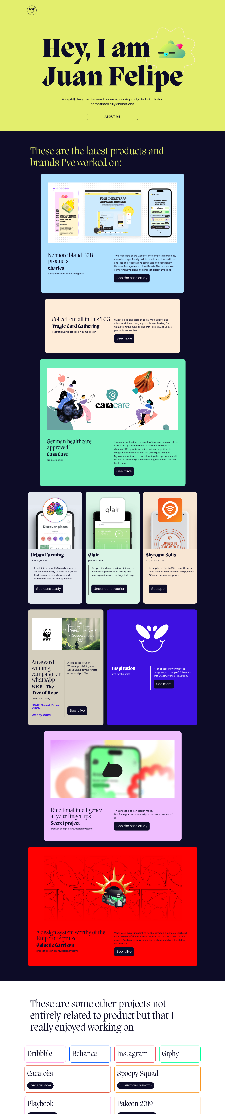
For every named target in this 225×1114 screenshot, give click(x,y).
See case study (48, 589)
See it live (124, 471)
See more (124, 338)
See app (158, 589)
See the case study (131, 278)
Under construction (109, 589)
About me (112, 116)
